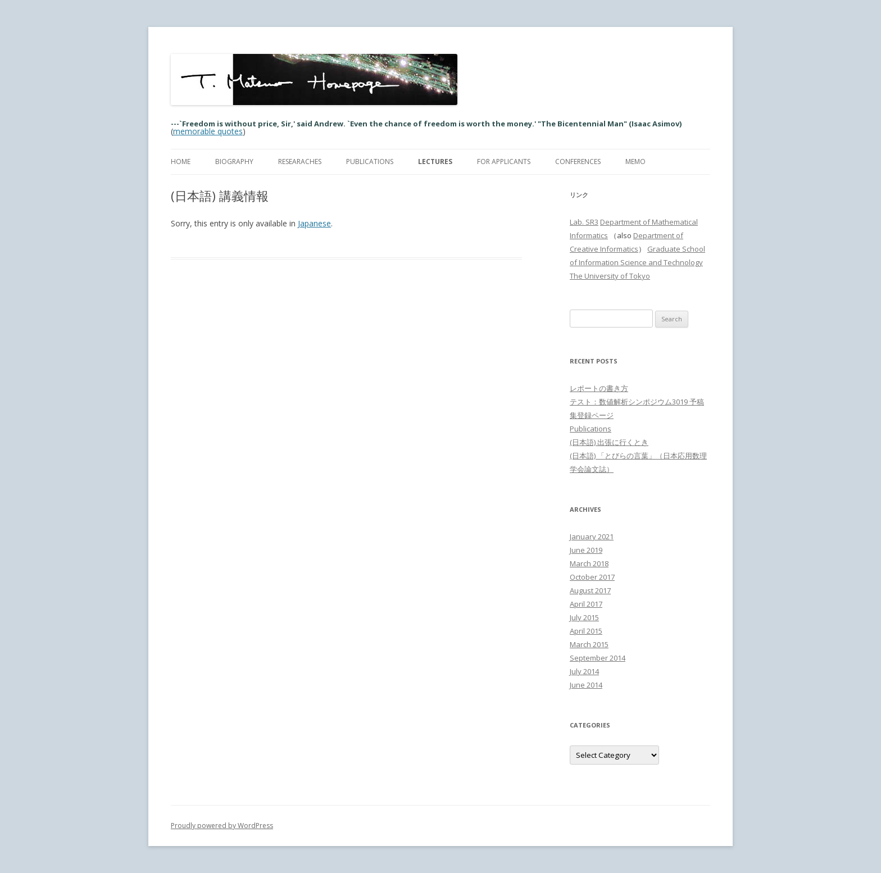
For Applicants (503, 161)
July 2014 (584, 671)
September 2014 (597, 658)
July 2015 (584, 617)
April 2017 (586, 604)
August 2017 (590, 590)
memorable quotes (208, 131)
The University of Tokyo (610, 276)
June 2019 (586, 550)
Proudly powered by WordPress (222, 825)
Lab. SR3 (584, 222)
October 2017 (592, 577)
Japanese (314, 223)
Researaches (299, 161)
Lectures (435, 161)
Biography (234, 161)
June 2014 (586, 685)
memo (635, 161)
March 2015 (589, 644)
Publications (369, 161)
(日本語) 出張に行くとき (609, 442)
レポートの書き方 (599, 388)
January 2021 (592, 536)
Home (180, 161)
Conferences (578, 161)
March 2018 (589, 563)
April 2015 (586, 631)
